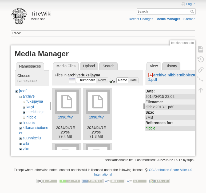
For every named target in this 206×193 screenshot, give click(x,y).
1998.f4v (96, 117)
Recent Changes (141, 19)
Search (192, 11)
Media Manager (168, 19)
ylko (26, 149)
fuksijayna (34, 101)
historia (29, 122)
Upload (89, 66)
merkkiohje (35, 112)
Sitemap (189, 19)
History (171, 66)
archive (29, 96)
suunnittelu (32, 138)
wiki (26, 143)
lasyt (30, 107)
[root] (23, 91)
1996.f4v (65, 117)
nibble (31, 117)
